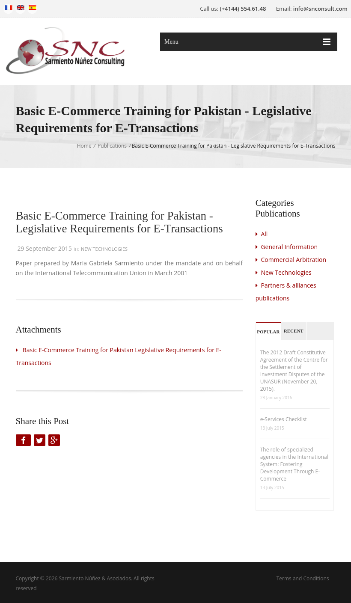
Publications (112, 145)
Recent (293, 330)
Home (84, 145)
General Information (287, 247)
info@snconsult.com (320, 8)
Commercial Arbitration (291, 259)
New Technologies (104, 249)
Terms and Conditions (303, 578)
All (262, 234)
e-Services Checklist (283, 419)
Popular (268, 331)
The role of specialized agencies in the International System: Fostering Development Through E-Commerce (294, 464)
